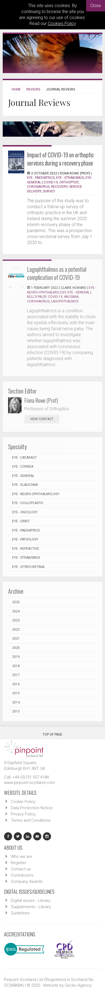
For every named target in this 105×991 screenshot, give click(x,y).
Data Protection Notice (32, 807)
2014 (16, 702)
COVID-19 (50, 182)
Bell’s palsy (36, 297)
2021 (16, 638)
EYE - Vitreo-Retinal (28, 567)
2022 (16, 630)
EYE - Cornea (22, 466)
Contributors (22, 875)
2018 (16, 666)
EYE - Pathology (25, 539)
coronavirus (38, 187)
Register (18, 862)
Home (16, 89)
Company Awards (27, 881)
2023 (16, 620)
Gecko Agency (78, 985)
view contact (41, 419)
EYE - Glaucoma (25, 485)
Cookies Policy (62, 23)
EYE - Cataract (24, 457)
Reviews (33, 89)
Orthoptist (69, 182)
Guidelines (20, 913)
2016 (16, 684)
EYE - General (78, 292)
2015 (16, 693)
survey (49, 191)
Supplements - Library (31, 906)
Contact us (21, 869)
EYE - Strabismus (70, 178)
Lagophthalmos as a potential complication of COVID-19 (56, 273)
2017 (16, 675)
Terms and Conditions (31, 820)
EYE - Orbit (21, 521)
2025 (16, 602)
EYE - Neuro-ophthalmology (35, 494)
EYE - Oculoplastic (27, 503)
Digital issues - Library (30, 900)
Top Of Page (52, 732)
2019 (16, 657)
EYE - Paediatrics (41, 178)
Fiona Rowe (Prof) (41, 400)
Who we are (21, 856)
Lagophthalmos (64, 301)
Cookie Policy (23, 801)
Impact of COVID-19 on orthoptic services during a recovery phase (60, 158)
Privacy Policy (23, 814)
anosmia (71, 297)
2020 (16, 648)
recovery (59, 187)
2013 (16, 711)
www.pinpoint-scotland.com (29, 782)
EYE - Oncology (25, 512)
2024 (16, 611)
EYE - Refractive (25, 549)
